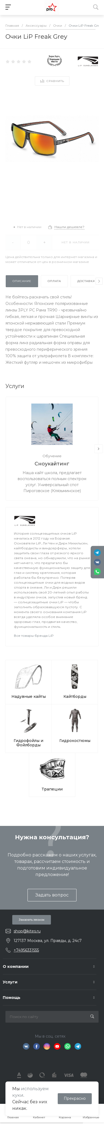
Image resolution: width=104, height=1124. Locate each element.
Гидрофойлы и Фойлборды (28, 742)
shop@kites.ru (27, 931)
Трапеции (52, 789)
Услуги (10, 982)
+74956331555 (26, 950)
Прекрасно (75, 1098)
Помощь (11, 997)
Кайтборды (74, 696)
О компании (16, 966)
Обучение (52, 456)
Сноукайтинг (52, 464)
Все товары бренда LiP (34, 636)
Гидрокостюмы (74, 740)
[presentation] (99, 281)
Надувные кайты (28, 696)
